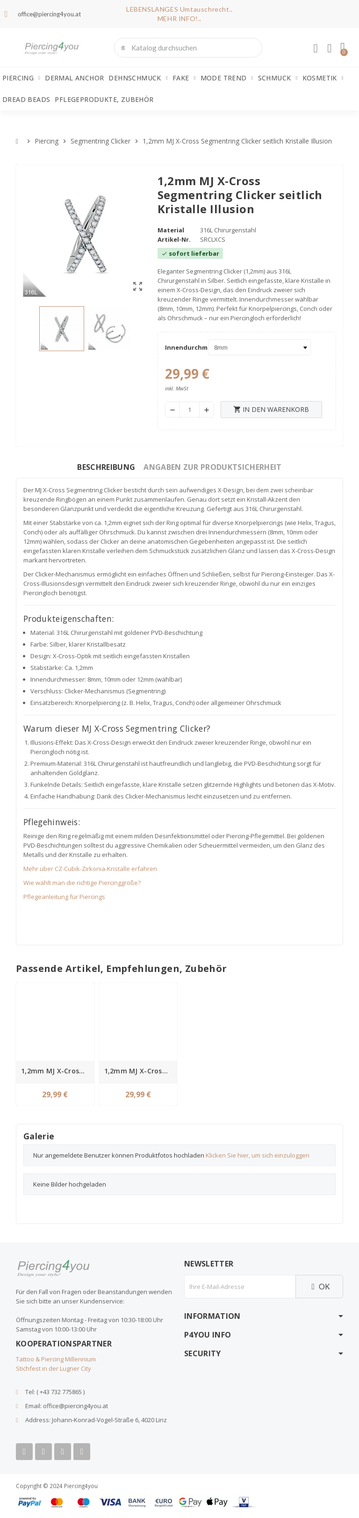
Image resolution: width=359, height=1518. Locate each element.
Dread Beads (26, 99)
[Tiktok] (81, 1451)
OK (319, 1286)
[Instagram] (62, 1451)
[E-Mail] (239, 1286)
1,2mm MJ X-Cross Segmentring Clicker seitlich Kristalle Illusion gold (56, 1070)
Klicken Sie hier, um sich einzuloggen (257, 1155)
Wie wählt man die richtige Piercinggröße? (82, 882)
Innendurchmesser (184, 347)
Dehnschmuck (137, 78)
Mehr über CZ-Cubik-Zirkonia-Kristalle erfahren (90, 868)
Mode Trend (227, 78)
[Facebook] (24, 1451)
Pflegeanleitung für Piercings (64, 896)
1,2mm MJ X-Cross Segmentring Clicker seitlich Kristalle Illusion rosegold (139, 1070)
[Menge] (190, 409)
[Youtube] (43, 1451)
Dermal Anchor (74, 77)
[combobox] (189, 47)
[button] (343, 47)
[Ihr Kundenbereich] (315, 49)
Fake (184, 78)
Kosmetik (323, 78)
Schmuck (278, 78)
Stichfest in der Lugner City (53, 1368)
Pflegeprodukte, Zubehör (104, 99)
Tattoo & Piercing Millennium (56, 1359)
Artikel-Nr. (174, 239)
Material (171, 230)
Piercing (21, 78)
